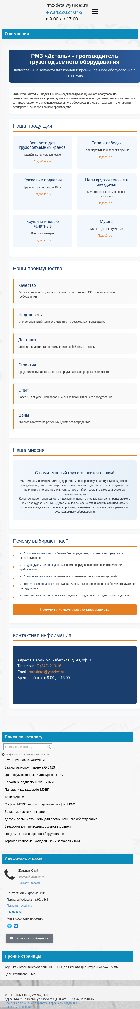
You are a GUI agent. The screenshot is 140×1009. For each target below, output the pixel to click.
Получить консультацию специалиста (74, 609)
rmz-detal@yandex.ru (67, 5)
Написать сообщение (29, 938)
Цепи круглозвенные (19, 974)
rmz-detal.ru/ (14, 911)
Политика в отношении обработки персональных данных (41, 1003)
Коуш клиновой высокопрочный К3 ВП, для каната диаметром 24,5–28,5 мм (61, 967)
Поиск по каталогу (23, 737)
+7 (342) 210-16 (48, 666)
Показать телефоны (19, 905)
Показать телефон (30, 883)
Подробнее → (43, 161)
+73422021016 (64, 12)
